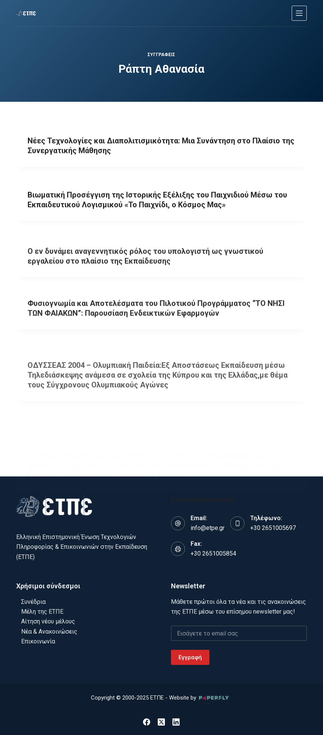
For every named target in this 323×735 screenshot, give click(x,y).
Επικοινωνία (38, 641)
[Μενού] (299, 13)
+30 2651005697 (273, 527)
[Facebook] (146, 722)
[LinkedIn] (176, 722)
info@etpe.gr (208, 527)
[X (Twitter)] (161, 722)
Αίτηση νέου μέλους (48, 621)
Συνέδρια (33, 601)
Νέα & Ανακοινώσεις (49, 631)
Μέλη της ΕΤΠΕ (42, 611)
